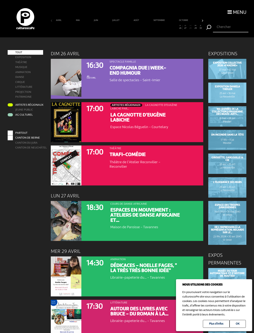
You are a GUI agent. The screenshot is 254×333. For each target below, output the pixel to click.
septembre (159, 20)
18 (139, 27)
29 (195, 27)
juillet (116, 20)
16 (129, 27)
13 (114, 27)
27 (185, 27)
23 (165, 27)
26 (180, 27)
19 (144, 27)
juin (96, 20)
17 (134, 27)
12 (109, 27)
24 (170, 27)
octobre (184, 20)
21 (155, 27)
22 (160, 27)
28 (190, 27)
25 (175, 27)
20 (150, 27)
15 (124, 27)
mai (78, 20)
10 (99, 27)
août (137, 20)
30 (200, 27)
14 (119, 27)
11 (104, 27)
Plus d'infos (216, 323)
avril (59, 20)
